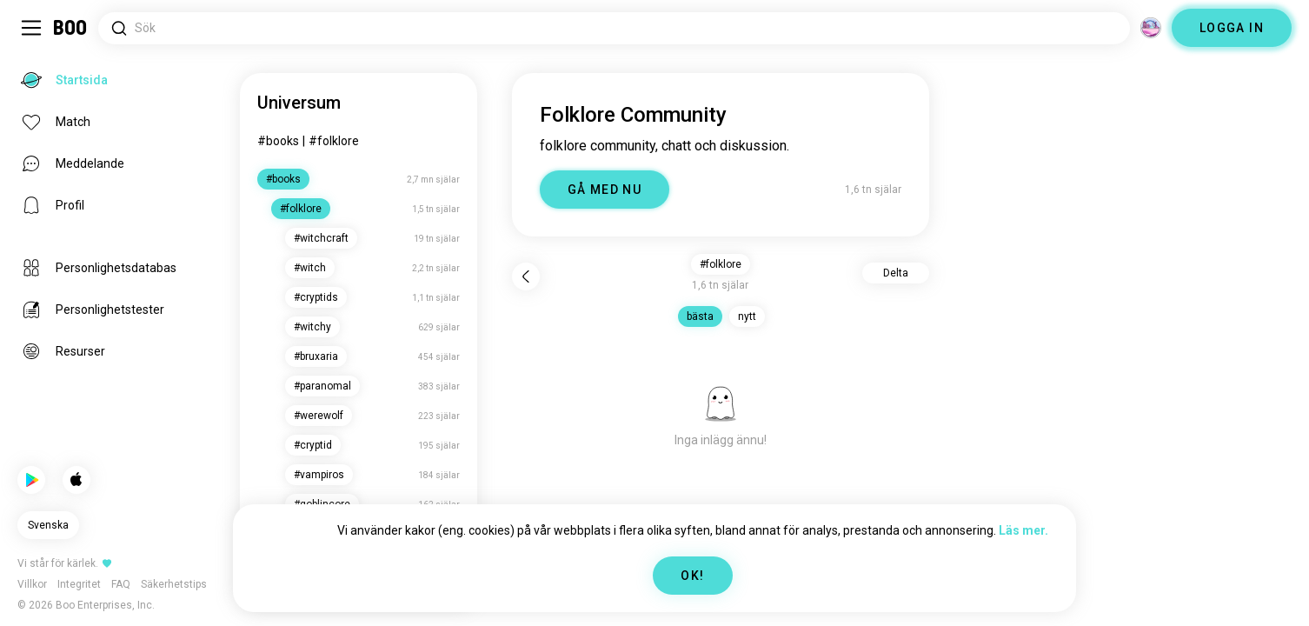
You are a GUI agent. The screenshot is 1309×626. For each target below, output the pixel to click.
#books (278, 141)
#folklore (334, 141)
